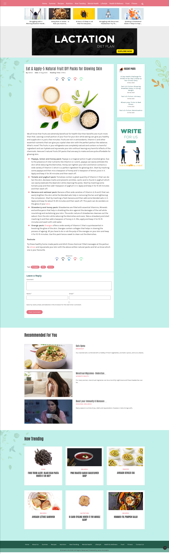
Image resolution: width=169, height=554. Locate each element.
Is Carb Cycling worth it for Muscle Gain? (84, 520)
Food (43, 471)
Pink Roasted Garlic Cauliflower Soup (84, 476)
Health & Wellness (110, 546)
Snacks (126, 471)
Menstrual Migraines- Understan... (91, 375)
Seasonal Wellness (84, 406)
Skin (43, 269)
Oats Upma (80, 347)
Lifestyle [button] (104, 3)
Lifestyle (98, 546)
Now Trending (74, 546)
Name (29, 295)
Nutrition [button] (69, 3)
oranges (35, 269)
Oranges (48, 227)
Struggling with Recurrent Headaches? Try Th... (108, 23)
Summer (45, 546)
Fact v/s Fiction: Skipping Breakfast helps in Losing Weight (131, 90)
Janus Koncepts (103, 552)
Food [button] (127, 3)
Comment (30, 281)
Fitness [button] (134, 3)
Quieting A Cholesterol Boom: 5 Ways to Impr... (133, 22)
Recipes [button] (61, 3)
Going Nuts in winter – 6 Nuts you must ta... (60, 22)
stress (33, 249)
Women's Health (82, 378)
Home (44, 3)
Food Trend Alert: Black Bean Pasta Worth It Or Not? (43, 476)
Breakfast (80, 350)
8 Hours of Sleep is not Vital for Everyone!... (84, 22)
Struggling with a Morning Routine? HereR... (36, 23)
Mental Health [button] (93, 3)
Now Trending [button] (80, 3)
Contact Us (140, 546)
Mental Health (87, 546)
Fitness (130, 546)
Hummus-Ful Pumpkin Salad (125, 519)
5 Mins (57, 74)
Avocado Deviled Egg (126, 474)
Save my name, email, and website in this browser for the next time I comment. (53, 306)
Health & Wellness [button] (116, 3)
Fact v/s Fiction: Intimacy (131, 98)
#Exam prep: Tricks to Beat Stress (131, 105)
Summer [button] (52, 3)
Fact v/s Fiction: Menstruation (130, 112)
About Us (35, 546)
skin (48, 205)
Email (71, 295)
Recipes (84, 471)
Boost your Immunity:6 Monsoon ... (91, 403)
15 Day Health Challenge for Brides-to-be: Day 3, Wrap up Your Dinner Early (131, 80)
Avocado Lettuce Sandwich (43, 519)
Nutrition (84, 515)
